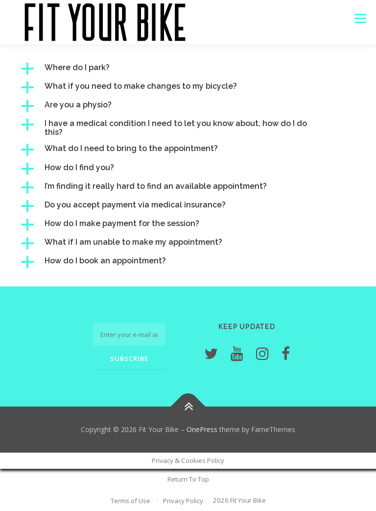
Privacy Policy (183, 500)
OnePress (202, 429)
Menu (360, 18)
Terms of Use (130, 500)
